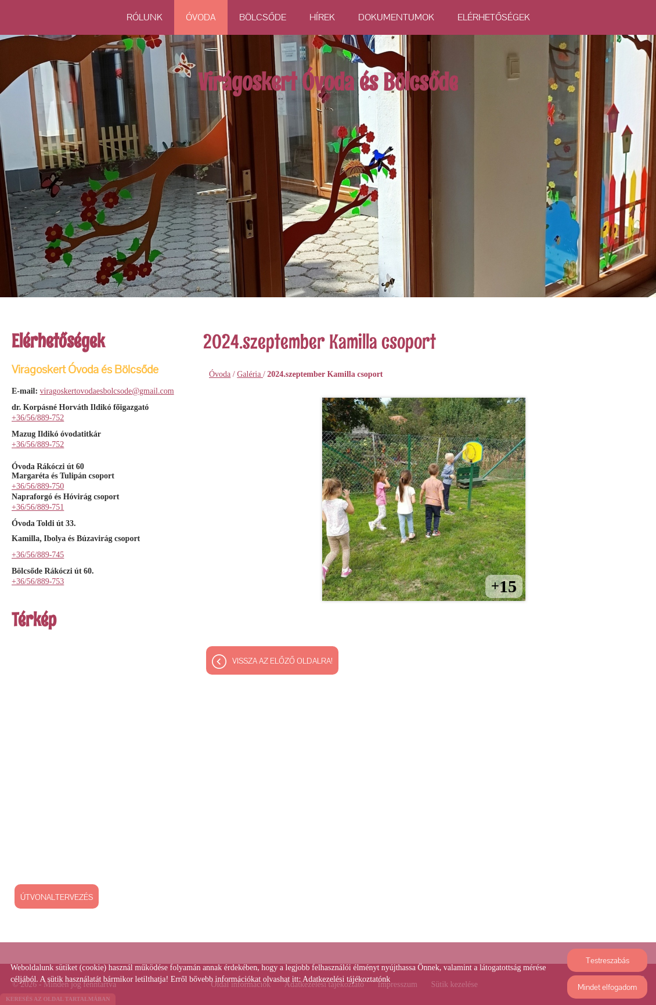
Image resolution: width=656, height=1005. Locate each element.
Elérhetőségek (493, 17)
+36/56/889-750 (38, 486)
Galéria (250, 374)
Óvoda (201, 17)
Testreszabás (607, 960)
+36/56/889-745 (38, 554)
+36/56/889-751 (38, 507)
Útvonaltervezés (56, 897)
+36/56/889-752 (38, 417)
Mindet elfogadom (607, 987)
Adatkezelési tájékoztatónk (346, 979)
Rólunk (145, 17)
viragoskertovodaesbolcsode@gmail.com (107, 391)
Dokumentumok (396, 17)
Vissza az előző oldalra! (282, 662)
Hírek (322, 17)
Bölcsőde (262, 17)
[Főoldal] (328, 88)
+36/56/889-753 (38, 581)
